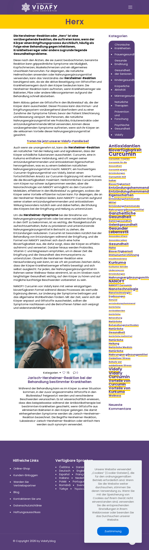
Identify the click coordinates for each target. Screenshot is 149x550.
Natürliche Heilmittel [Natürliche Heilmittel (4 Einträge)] (120, 336)
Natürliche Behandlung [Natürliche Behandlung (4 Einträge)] (115, 316)
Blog (16, 492)
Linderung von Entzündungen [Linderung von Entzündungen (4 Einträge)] (117, 272)
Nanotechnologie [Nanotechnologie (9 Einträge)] (123, 289)
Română (65, 485)
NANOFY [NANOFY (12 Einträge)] (116, 281)
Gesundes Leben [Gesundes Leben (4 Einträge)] (118, 240)
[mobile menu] (130, 7)
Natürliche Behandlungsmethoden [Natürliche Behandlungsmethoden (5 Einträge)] (124, 323)
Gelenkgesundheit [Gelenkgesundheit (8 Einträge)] (123, 224)
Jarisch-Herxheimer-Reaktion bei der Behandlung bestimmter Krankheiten (60, 379)
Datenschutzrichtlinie (27, 505)
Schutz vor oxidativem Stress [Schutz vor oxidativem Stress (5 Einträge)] (120, 363)
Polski (62, 481)
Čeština (64, 467)
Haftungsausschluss (26, 512)
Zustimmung (113, 531)
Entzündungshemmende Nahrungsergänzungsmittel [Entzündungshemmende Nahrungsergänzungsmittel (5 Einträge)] (126, 207)
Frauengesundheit (127, 54)
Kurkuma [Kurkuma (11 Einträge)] (117, 262)
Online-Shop (21, 468)
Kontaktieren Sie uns (27, 499)
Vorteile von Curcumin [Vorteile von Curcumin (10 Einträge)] (119, 382)
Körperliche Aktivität (122, 88)
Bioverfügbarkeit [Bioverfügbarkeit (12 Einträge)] (125, 150)
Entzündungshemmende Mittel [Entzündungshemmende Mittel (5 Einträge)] (124, 200)
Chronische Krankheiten (122, 46)
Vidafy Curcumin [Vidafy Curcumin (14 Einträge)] (119, 374)
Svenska (82, 485)
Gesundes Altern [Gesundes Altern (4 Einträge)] (118, 236)
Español (64, 474)
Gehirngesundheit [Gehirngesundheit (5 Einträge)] (120, 220)
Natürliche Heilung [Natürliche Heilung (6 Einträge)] (116, 341)
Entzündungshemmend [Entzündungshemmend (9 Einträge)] (129, 188)
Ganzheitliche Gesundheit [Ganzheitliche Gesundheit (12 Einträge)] (122, 215)
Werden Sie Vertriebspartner (24, 483)
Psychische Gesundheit (122, 126)
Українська (80, 489)
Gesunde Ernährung (121, 62)
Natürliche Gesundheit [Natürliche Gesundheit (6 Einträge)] (117, 330)
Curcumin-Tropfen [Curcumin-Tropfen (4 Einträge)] (119, 158)
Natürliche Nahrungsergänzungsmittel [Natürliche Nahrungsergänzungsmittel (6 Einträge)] (128, 352)
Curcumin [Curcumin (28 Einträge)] (122, 154)
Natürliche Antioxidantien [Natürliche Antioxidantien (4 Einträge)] (117, 309)
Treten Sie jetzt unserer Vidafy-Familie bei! (58, 141)
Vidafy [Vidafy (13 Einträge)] (115, 369)
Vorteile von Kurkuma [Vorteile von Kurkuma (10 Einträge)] (119, 390)
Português (80, 481)
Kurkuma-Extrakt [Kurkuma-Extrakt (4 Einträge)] (118, 266)
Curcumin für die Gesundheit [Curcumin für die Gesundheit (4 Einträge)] (118, 164)
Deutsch (64, 471)
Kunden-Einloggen (25, 475)
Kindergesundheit (126, 80)
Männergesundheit (127, 96)
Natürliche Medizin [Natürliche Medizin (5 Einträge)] (120, 347)
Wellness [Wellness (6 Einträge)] (115, 395)
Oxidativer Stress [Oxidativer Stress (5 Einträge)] (119, 358)
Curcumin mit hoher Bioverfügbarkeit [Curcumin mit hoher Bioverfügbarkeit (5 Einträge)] (119, 180)
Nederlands (83, 478)
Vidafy (119, 135)
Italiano (64, 478)
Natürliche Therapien (121, 103)
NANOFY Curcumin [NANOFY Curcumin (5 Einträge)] (120, 285)
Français (81, 474)
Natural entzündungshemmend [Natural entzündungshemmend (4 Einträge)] (122, 302)
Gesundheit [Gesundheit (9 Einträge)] (119, 244)
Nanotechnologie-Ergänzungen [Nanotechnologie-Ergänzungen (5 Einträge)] (120, 294)
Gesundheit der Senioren (123, 72)
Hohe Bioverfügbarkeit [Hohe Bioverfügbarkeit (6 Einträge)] (121, 249)
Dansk (80, 467)
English (81, 471)
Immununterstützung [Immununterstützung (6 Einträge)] (124, 255)
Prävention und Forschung (122, 115)
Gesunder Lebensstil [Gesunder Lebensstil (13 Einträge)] (118, 230)
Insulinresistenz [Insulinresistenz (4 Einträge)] (118, 258)
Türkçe (63, 489)
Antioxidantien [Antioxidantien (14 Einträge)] (124, 146)
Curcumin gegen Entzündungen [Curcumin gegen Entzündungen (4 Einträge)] (118, 171)
